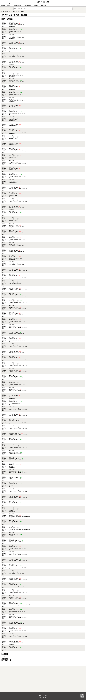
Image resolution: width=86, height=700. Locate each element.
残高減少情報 (43, 4)
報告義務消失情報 (27, 4)
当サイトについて (43, 695)
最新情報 (3, 4)
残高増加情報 (35, 4)
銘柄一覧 (6, 11)
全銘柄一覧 (9, 4)
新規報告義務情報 (17, 4)
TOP (1, 11)
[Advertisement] (43, 681)
